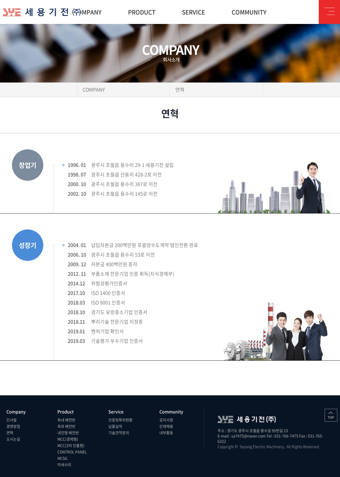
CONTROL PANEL (72, 451)
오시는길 (13, 439)
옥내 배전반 (66, 419)
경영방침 (13, 426)
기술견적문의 (118, 432)
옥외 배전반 (66, 426)
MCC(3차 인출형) (70, 445)
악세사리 (64, 464)
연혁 (9, 432)
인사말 (11, 419)
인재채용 (166, 426)
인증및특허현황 (120, 419)
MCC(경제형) (67, 439)
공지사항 (166, 419)
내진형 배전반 (68, 432)
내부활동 (166, 432)
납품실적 (115, 426)
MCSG (62, 458)
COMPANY (94, 89)
